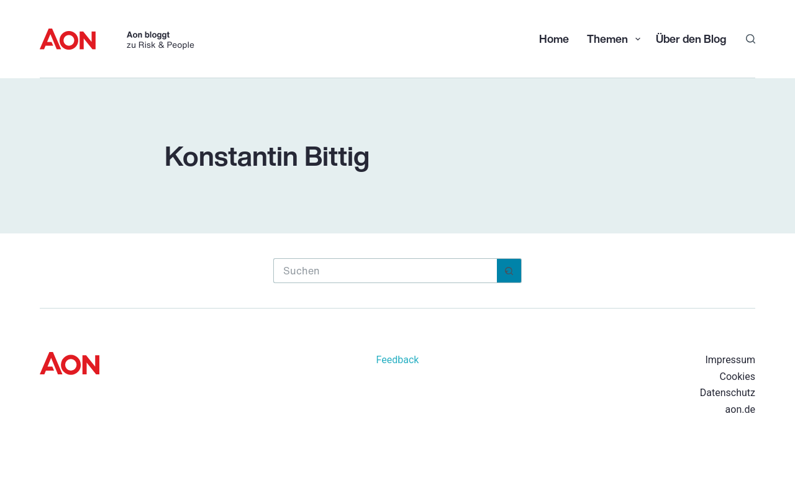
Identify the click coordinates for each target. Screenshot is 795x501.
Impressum (730, 360)
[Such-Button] (509, 270)
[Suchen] (750, 38)
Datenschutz (727, 393)
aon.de (740, 409)
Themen (614, 38)
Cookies (737, 376)
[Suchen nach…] (385, 270)
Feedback (397, 360)
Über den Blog (691, 38)
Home (554, 38)
